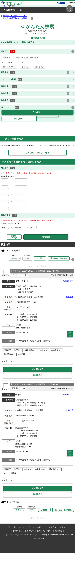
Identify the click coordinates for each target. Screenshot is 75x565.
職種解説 (67, 287)
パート (19, 62)
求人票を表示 (37, 375)
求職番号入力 (37, 38)
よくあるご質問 (27, 543)
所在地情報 (57, 543)
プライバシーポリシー (57, 539)
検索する (37, 124)
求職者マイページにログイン (15, 16)
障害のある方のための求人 (26, 57)
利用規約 (14, 543)
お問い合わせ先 (43, 543)
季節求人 (24, 66)
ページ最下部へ (69, 9)
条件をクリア (14, 237)
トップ (3, 6)
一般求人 (5, 57)
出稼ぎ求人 (38, 66)
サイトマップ (24, 539)
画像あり (69, 303)
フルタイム (7, 62)
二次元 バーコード (70, 340)
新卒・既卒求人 (8, 66)
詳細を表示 (37, 381)
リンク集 (12, 539)
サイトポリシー (38, 539)
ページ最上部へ (69, 547)
